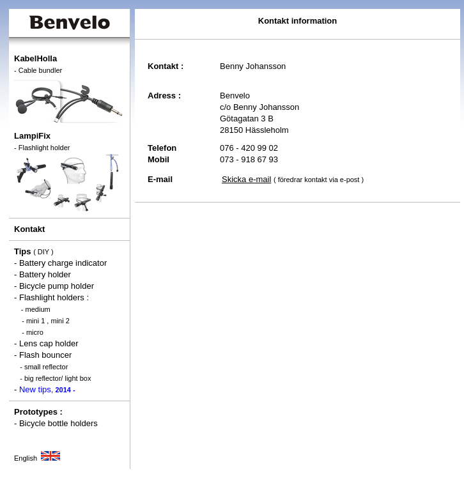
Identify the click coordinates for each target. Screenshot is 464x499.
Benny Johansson (253, 66)
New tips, (47, 389)
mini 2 (59, 321)
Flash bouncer (45, 355)
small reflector (46, 367)
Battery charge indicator (63, 263)
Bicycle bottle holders (58, 423)
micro (34, 332)
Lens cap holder (49, 343)
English (37, 458)
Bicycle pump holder (56, 286)
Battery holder (45, 274)
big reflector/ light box (57, 378)
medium (38, 309)
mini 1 (35, 321)
